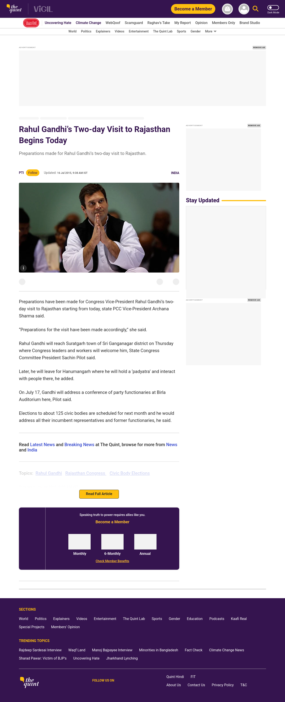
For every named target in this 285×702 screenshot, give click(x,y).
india (31, 450)
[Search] (256, 9)
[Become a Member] (193, 9)
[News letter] (227, 9)
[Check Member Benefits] (112, 561)
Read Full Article (99, 494)
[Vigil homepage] (43, 9)
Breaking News (79, 444)
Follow (32, 172)
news (171, 444)
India (175, 173)
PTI (21, 172)
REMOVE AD (259, 47)
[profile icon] (243, 9)
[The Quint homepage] (14, 9)
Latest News (42, 444)
